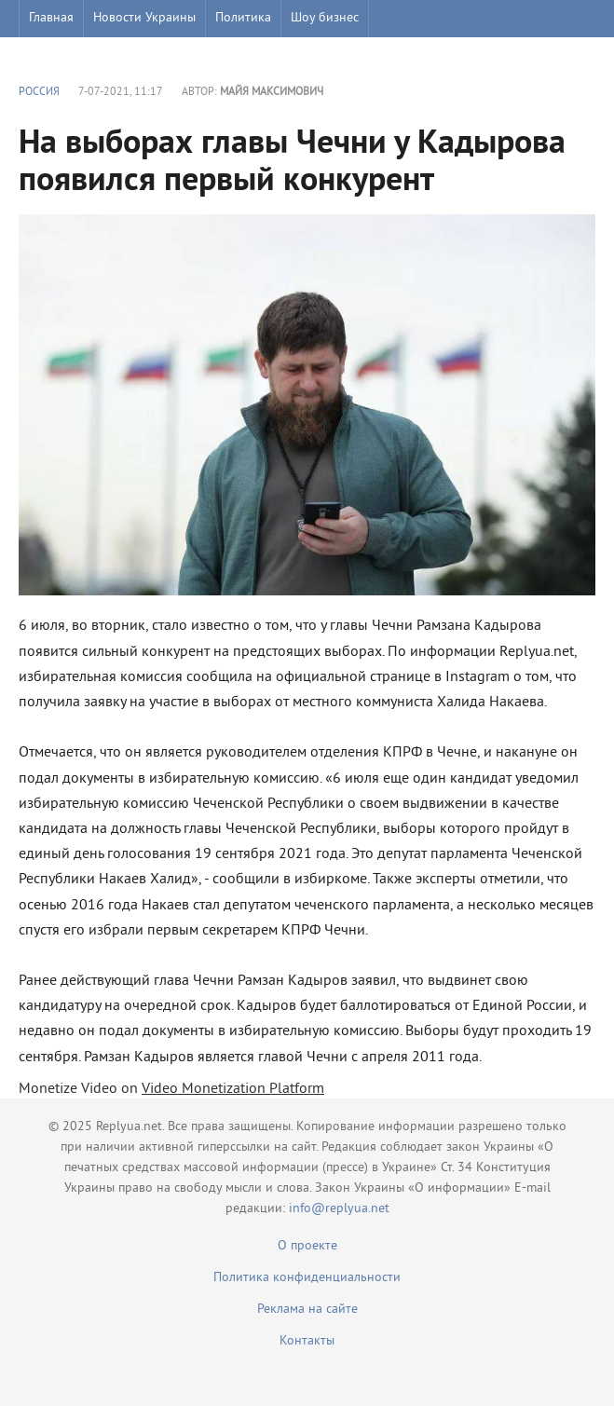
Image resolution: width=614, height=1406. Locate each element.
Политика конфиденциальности (307, 1278)
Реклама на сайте (307, 1309)
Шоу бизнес (325, 18)
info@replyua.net (339, 1209)
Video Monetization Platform (233, 1089)
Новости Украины (144, 18)
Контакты (307, 1341)
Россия (39, 93)
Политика (243, 18)
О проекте (307, 1246)
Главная (51, 18)
